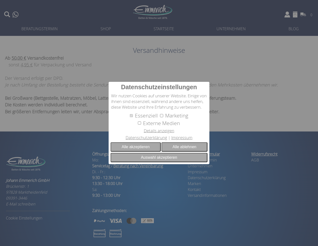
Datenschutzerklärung (146, 137)
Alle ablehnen (184, 147)
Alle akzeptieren (136, 147)
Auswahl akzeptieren (159, 157)
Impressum (181, 137)
